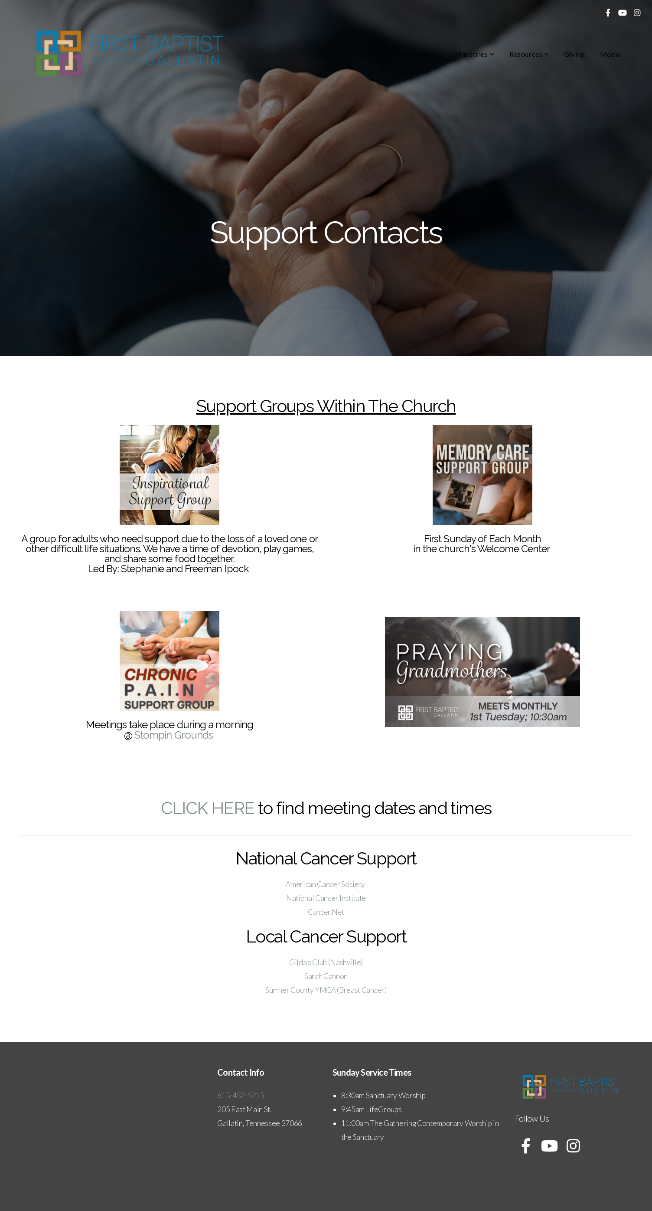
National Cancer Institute (326, 898)
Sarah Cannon (326, 976)
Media (610, 54)
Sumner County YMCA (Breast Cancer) (325, 990)
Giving (574, 54)
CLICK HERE (207, 808)
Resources (529, 54)
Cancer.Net (326, 911)
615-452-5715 (241, 1095)
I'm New (423, 54)
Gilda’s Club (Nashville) (326, 962)
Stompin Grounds (173, 735)
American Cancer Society (326, 884)
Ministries (475, 54)
